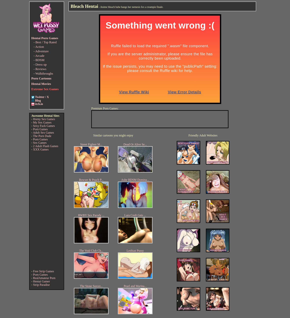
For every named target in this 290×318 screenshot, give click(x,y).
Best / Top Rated (45, 42)
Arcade (39, 56)
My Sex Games (42, 122)
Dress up (41, 64)
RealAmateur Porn (44, 278)
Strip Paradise (41, 284)
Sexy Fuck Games (44, 125)
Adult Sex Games (43, 132)
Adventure (42, 51)
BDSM (39, 60)
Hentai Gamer (41, 281)
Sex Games (40, 142)
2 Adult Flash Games (45, 146)
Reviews (40, 69)
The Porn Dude (42, 136)
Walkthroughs (44, 73)
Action (39, 47)
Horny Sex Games (44, 119)
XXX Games (41, 149)
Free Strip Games (43, 271)
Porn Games (40, 129)
